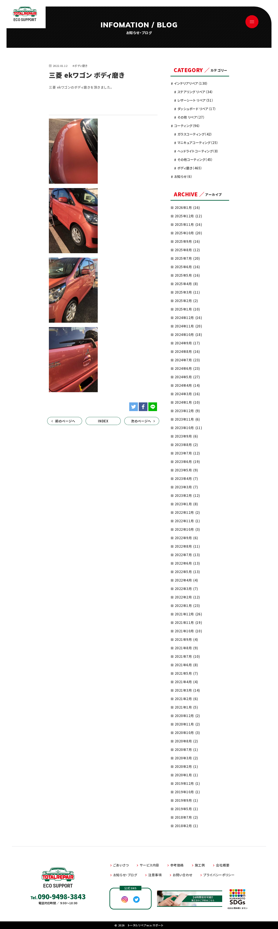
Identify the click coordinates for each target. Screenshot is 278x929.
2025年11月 (188, 224)
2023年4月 (186, 478)
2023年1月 (186, 504)
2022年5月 (187, 571)
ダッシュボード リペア (196, 108)
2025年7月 (187, 258)
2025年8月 (187, 250)
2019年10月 (187, 792)
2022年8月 (187, 546)
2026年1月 (187, 207)
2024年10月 (188, 334)
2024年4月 (187, 385)
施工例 (200, 865)
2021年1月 (186, 707)
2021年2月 (186, 698)
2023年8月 (186, 444)
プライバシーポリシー (219, 875)
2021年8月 (186, 648)
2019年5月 (186, 809)
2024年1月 (187, 402)
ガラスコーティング (194, 134)
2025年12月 (188, 216)
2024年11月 (188, 326)
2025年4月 (186, 283)
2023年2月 (187, 495)
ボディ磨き (189, 168)
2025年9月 (187, 241)
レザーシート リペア (195, 100)
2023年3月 (186, 487)
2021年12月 (188, 614)
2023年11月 (187, 419)
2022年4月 (186, 580)
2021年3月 (187, 690)
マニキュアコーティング (197, 142)
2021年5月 (186, 673)
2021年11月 (188, 622)
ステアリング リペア (195, 91)
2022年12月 (187, 512)
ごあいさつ (121, 865)
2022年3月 (186, 588)
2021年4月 (186, 681)
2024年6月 (187, 368)
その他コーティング (195, 159)
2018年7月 (186, 817)
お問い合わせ (182, 875)
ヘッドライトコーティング (198, 151)
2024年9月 (187, 343)
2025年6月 (187, 266)
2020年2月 (186, 766)
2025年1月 (187, 309)
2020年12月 (187, 715)
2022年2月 (187, 597)
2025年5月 (187, 275)
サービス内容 (149, 865)
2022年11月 (187, 521)
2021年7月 (187, 656)
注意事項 (155, 875)
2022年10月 (187, 529)
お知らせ (183, 176)
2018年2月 (186, 825)
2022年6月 (187, 563)
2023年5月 (186, 470)
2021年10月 (188, 631)
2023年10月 (188, 427)
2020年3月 (186, 758)
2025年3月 (187, 292)
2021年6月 (186, 665)
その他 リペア (191, 117)
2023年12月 (187, 410)
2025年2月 (186, 300)
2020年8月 (186, 741)
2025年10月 (188, 233)
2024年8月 (187, 351)
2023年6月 (187, 461)
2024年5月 (187, 377)
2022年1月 (187, 605)
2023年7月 (187, 453)
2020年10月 (187, 732)
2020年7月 (186, 749)
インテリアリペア (191, 83)
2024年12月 (188, 317)
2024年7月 (187, 360)
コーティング (187, 125)
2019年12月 (187, 783)
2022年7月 (187, 554)
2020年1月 (186, 775)
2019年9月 (186, 800)
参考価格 (177, 865)
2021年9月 (186, 639)
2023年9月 (186, 436)
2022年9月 (186, 538)
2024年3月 (187, 394)
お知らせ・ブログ (125, 875)
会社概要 (222, 865)
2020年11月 (187, 724)
